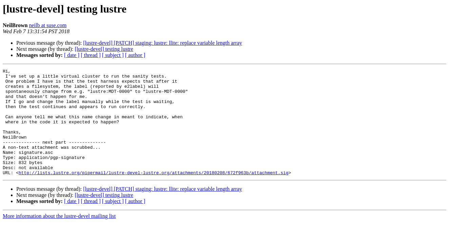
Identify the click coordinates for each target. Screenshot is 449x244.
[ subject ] (113, 55)
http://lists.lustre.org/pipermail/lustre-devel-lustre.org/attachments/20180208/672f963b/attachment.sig (154, 194)
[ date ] (71, 55)
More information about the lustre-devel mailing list (59, 237)
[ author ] (135, 55)
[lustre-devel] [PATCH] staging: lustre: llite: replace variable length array (162, 43)
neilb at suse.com (47, 25)
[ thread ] (91, 55)
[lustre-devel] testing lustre (104, 49)
